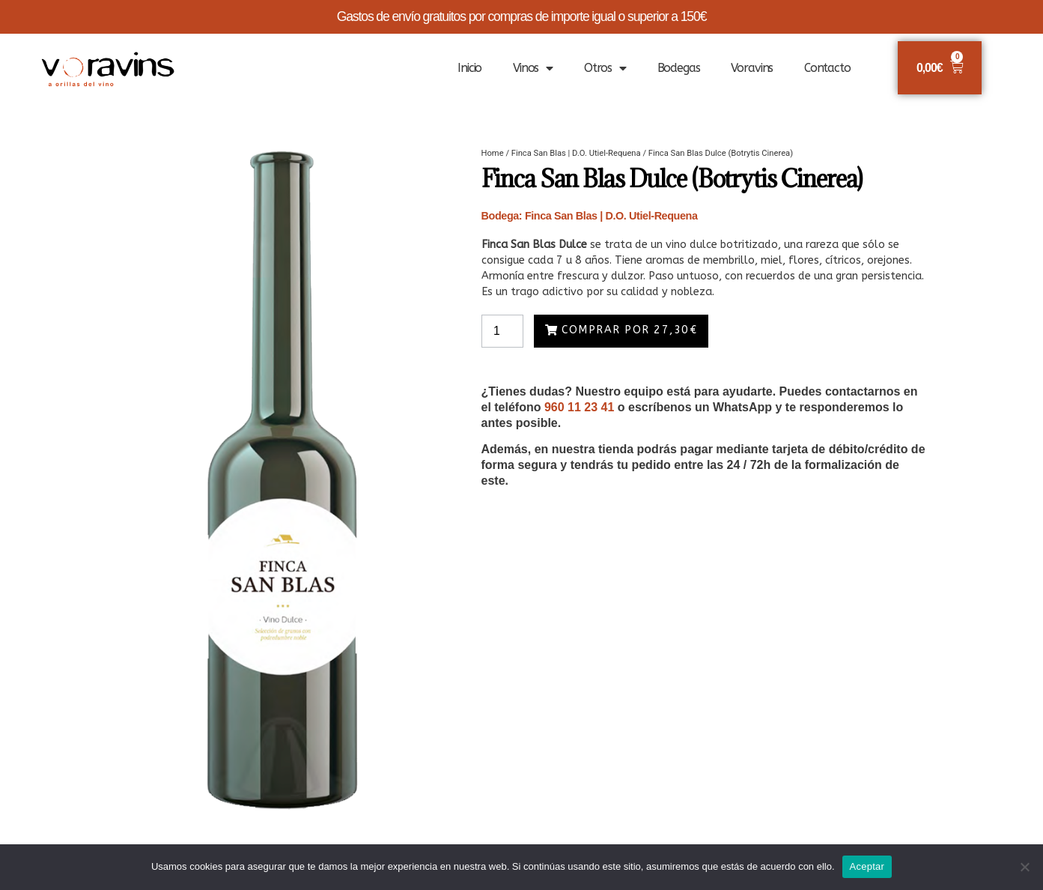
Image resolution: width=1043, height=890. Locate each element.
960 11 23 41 (579, 407)
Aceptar (867, 866)
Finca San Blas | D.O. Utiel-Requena (576, 153)
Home (492, 153)
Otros (605, 68)
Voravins (752, 68)
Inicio (469, 68)
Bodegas (678, 68)
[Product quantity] (503, 331)
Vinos (533, 68)
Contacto (827, 68)
